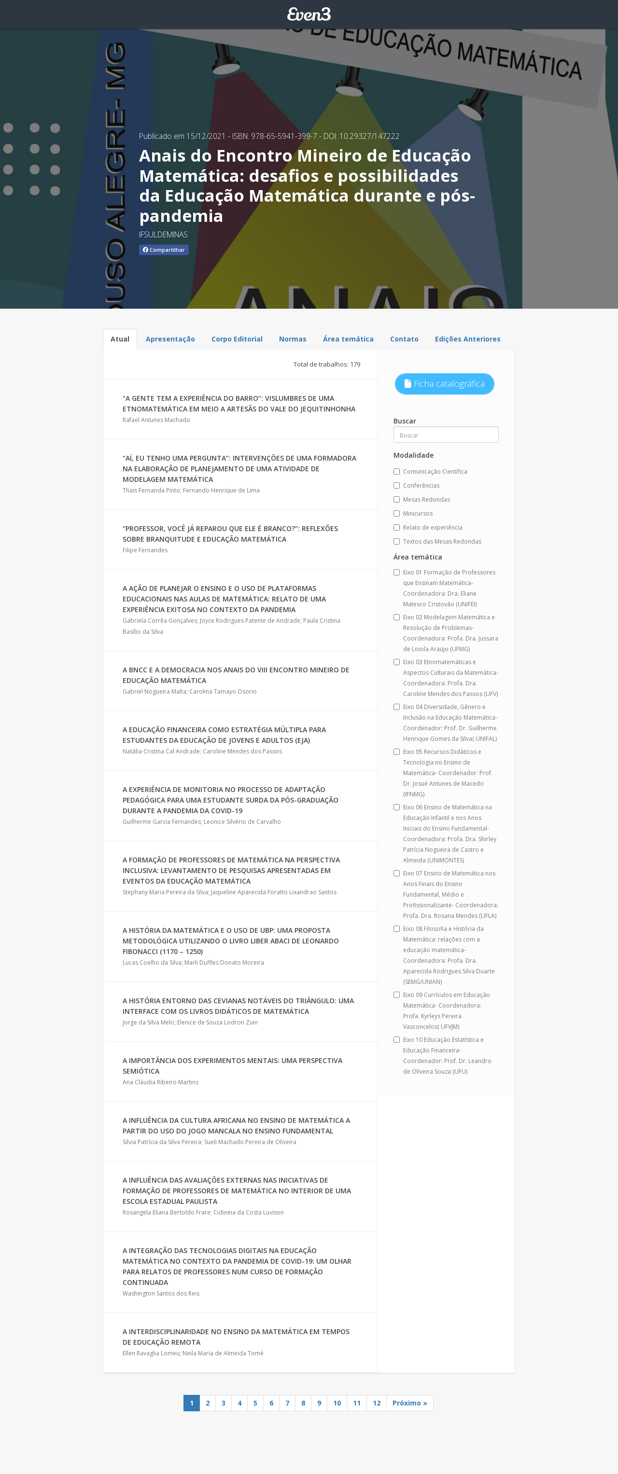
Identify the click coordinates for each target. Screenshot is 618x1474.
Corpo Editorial (237, 338)
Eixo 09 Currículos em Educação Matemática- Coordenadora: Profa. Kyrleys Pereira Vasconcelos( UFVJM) (441, 1011)
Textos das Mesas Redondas (437, 541)
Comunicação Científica (430, 471)
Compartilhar (164, 249)
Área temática (348, 338)
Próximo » (410, 1402)
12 (376, 1402)
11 (357, 1402)
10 (337, 1402)
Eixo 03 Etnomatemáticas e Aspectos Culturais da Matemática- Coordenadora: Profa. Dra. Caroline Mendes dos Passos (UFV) (445, 678)
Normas (293, 338)
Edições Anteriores (468, 338)
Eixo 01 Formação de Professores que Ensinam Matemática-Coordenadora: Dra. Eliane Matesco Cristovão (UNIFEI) (444, 588)
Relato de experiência (428, 527)
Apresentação (170, 338)
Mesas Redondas (421, 499)
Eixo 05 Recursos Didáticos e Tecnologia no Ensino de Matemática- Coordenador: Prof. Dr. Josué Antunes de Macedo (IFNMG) (442, 773)
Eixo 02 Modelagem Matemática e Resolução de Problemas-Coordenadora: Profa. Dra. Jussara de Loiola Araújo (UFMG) (445, 633)
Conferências (416, 485)
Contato (404, 338)
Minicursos (413, 513)
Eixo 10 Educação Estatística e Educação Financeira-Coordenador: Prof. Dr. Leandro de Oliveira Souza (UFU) (442, 1056)
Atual (120, 338)
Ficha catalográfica (445, 383)
